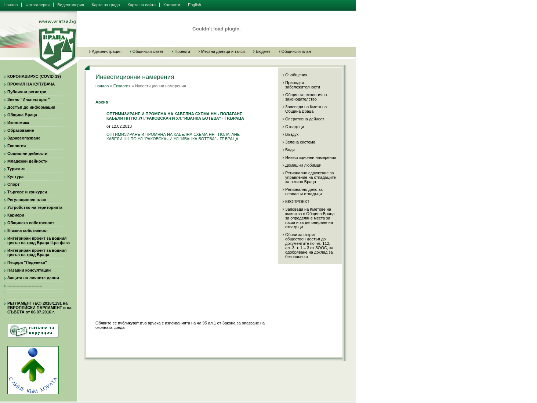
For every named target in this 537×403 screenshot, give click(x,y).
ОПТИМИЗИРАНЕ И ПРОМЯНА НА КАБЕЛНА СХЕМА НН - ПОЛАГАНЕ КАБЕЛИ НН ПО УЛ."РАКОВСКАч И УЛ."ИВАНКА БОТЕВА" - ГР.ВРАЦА (173, 136)
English (194, 5)
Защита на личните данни (33, 278)
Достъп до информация (31, 107)
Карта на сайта (142, 5)
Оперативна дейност (304, 119)
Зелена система (300, 142)
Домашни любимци (303, 165)
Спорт (13, 184)
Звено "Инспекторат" (28, 99)
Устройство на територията (34, 207)
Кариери (15, 215)
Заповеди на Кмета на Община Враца (306, 109)
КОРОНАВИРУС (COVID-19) (34, 76)
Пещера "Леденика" (27, 262)
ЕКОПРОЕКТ (297, 201)
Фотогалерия (37, 5)
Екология (16, 146)
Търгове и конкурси (27, 192)
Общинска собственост (30, 223)
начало (102, 86)
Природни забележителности (302, 84)
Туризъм (16, 169)
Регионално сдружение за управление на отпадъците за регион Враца (310, 177)
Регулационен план (26, 199)
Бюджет (263, 51)
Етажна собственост (27, 230)
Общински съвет (148, 51)
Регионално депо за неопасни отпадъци (304, 191)
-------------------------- (24, 285)
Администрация (106, 51)
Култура (15, 176)
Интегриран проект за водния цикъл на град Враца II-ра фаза (38, 240)
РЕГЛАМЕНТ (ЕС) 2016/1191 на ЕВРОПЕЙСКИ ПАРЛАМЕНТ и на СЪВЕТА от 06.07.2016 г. (39, 307)
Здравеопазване (23, 138)
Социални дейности (27, 153)
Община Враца (22, 115)
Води (290, 150)
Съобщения (296, 75)
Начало (11, 5)
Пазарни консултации (29, 270)
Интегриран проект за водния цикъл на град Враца (36, 252)
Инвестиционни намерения (310, 157)
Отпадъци (294, 126)
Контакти (171, 5)
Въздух (291, 134)
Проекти (182, 51)
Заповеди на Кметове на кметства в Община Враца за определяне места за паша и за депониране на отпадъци (310, 218)
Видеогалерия (70, 5)
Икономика (18, 122)
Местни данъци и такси (223, 51)
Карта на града (106, 5)
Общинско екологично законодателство (306, 96)
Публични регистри (26, 92)
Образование (20, 130)
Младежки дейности (27, 161)
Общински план (296, 51)
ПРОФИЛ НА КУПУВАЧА (31, 84)
